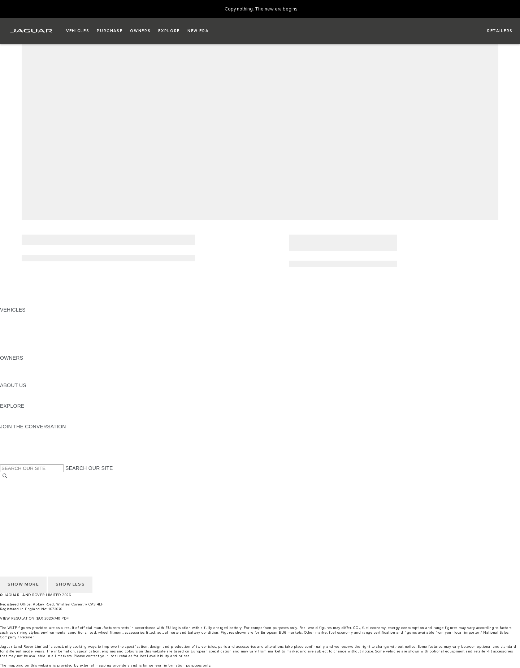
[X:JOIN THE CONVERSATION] (5, 461)
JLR (4, 392)
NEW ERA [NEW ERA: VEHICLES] (12, 351)
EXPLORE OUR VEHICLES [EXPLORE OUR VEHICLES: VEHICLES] (32, 323)
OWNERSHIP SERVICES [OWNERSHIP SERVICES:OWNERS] (29, 365)
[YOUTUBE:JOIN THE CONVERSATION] (15, 447)
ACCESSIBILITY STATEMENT (35, 525)
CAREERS (12, 490)
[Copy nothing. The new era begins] (261, 9)
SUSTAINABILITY (21, 399)
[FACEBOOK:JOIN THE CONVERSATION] (17, 454)
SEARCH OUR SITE (89, 468)
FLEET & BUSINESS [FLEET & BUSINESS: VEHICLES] (24, 337)
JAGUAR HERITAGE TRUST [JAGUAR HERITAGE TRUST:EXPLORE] (33, 420)
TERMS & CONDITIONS (28, 497)
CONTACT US (16, 504)
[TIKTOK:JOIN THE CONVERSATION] (12, 440)
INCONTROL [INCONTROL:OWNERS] (15, 371)
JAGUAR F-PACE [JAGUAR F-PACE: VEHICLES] (20, 317)
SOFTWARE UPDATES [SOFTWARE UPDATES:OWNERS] (27, 378)
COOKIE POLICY (20, 518)
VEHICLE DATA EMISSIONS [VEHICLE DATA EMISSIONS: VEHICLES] (33, 344)
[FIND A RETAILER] (493, 31)
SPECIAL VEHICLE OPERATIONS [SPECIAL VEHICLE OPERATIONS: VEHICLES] (40, 330)
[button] (77, 31)
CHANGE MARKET (22, 484)
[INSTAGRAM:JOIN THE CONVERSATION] (18, 433)
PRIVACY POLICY (21, 511)
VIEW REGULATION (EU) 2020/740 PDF (34, 618)
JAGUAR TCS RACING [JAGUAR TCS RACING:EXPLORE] (27, 413)
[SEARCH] (5, 476)
